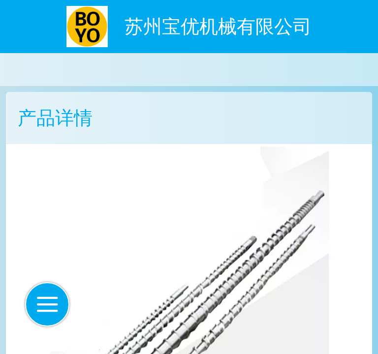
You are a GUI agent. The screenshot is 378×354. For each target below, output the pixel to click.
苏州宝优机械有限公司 (218, 26)
